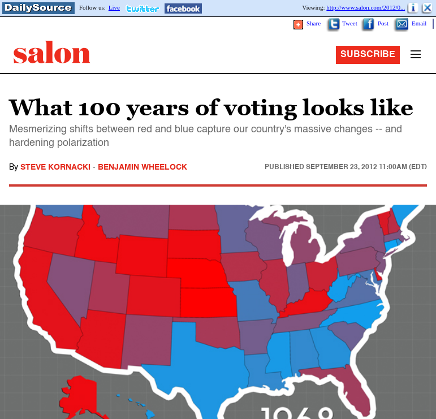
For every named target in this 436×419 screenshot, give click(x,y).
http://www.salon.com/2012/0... (365, 7)
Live (114, 7)
